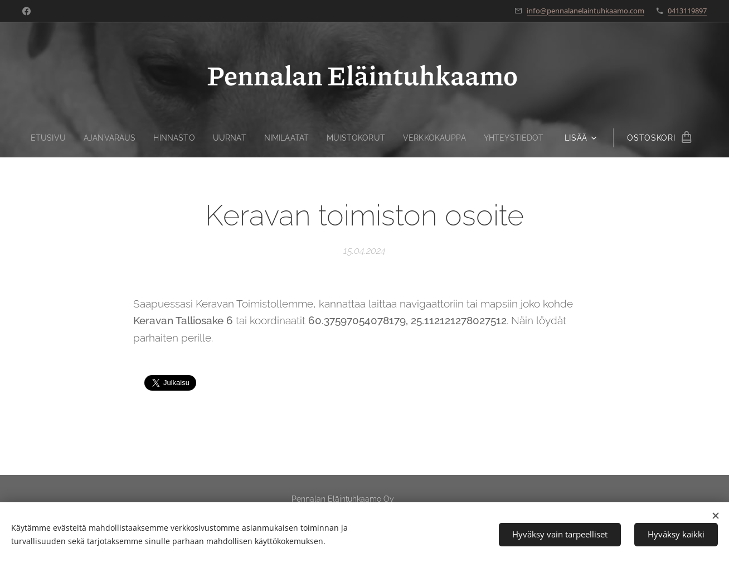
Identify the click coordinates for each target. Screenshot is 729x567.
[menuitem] (42, 138)
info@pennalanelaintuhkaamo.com (585, 11)
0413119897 (687, 11)
